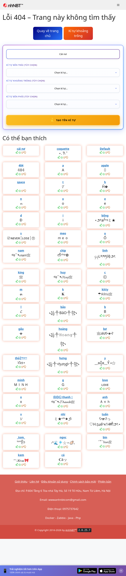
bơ (105, 329)
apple (105, 165)
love (105, 380)
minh (21, 380)
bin (105, 437)
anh (105, 397)
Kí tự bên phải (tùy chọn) (22, 96)
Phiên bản (104, 481)
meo (63, 233)
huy (63, 272)
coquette (63, 149)
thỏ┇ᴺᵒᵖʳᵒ (21, 358)
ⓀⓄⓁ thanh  (63, 397)
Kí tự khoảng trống (78, 33)
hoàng (63, 329)
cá (63, 455)
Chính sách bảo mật (83, 481)
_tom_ (21, 437)
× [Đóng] (121, 571)
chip (63, 250)
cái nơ (21, 149)
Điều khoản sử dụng (54, 481)
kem (21, 455)
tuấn (105, 414)
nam (21, 250)
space (21, 182)
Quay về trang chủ (48, 33)
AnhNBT (70, 530)
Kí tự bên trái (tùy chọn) (21, 64)
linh (105, 250)
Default (105, 149)
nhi (63, 414)
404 (21, 165)
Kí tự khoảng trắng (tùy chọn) (25, 80)
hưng (63, 358)
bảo (63, 307)
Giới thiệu (21, 481)
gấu (21, 329)
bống (104, 215)
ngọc (63, 437)
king (21, 272)
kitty (105, 289)
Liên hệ (34, 481)
